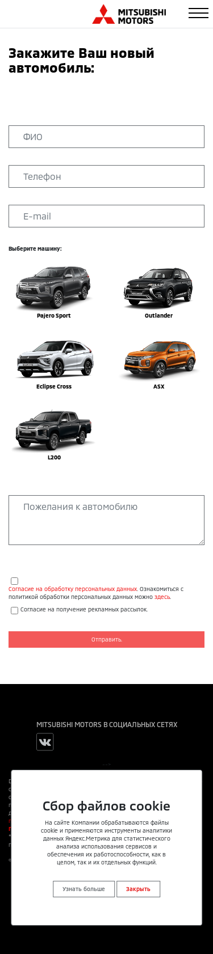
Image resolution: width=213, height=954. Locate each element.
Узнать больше (83, 888)
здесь (162, 596)
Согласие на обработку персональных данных (73, 588)
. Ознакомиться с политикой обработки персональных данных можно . (96, 592)
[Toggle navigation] (198, 13)
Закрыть (138, 888)
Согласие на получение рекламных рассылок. (84, 609)
